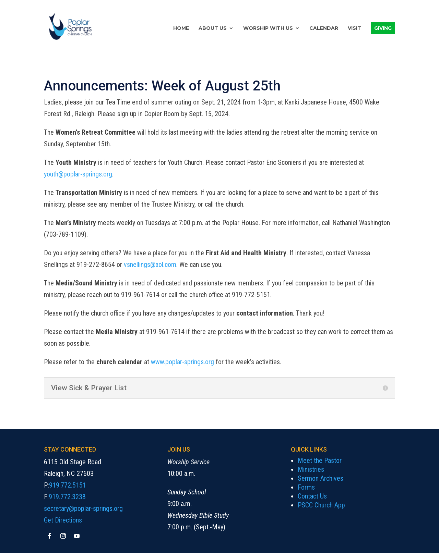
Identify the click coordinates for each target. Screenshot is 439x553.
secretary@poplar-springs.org (83, 508)
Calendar (323, 28)
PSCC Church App (321, 505)
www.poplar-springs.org (182, 362)
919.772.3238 (67, 497)
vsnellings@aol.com (150, 264)
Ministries (311, 469)
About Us (213, 28)
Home (181, 28)
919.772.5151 (67, 485)
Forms (306, 487)
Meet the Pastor (320, 460)
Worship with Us (268, 28)
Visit (354, 28)
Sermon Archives (320, 478)
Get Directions (63, 520)
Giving (383, 28)
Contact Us (312, 496)
